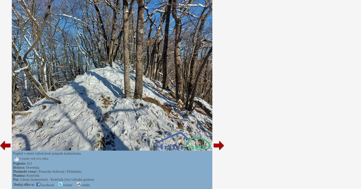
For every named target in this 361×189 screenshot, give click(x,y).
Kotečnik (33, 175)
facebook (45, 185)
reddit (83, 185)
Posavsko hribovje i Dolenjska (60, 171)
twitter (65, 185)
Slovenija (32, 167)
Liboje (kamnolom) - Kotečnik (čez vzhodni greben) (57, 179)
